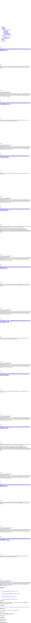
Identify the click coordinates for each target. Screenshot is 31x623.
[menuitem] (16, 26)
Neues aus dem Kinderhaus (6, 591)
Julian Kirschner (9, 198)
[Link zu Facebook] (3, 41)
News (1, 100)
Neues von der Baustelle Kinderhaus (7, 593)
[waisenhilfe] (7, 25)
